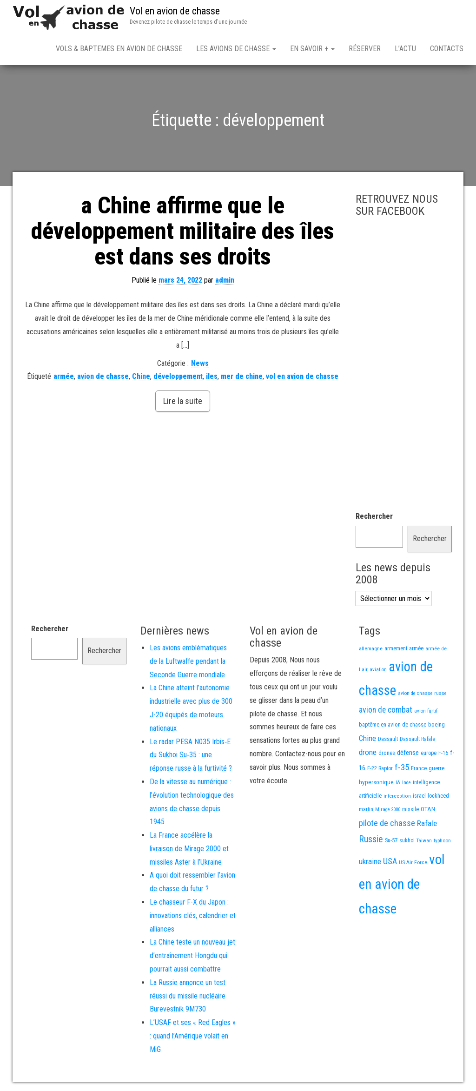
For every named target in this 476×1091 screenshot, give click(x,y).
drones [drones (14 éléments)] (386, 752)
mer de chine (242, 376)
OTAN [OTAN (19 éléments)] (428, 809)
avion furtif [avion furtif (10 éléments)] (425, 711)
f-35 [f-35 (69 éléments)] (402, 767)
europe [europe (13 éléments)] (428, 753)
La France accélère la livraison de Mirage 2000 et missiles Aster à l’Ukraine (189, 848)
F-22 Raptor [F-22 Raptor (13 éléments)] (380, 768)
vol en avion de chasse (302, 376)
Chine (141, 376)
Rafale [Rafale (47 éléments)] (427, 823)
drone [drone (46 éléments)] (368, 752)
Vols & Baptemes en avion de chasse (119, 48)
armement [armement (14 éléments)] (395, 648)
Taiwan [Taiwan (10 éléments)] (424, 841)
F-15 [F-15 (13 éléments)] (443, 753)
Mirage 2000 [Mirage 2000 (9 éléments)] (387, 810)
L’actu (405, 48)
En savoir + (312, 48)
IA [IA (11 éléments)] (398, 782)
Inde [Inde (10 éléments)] (406, 783)
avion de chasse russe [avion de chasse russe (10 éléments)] (422, 693)
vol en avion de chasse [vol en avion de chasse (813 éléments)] (402, 884)
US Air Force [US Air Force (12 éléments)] (413, 862)
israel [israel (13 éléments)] (419, 796)
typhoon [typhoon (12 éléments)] (442, 840)
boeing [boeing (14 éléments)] (436, 724)
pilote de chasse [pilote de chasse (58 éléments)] (387, 823)
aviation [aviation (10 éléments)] (378, 670)
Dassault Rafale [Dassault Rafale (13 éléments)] (417, 739)
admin (224, 280)
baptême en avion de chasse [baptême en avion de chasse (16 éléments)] (392, 724)
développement (178, 376)
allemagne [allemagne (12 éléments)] (371, 648)
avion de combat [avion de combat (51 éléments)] (385, 709)
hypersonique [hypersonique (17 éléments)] (376, 782)
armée (63, 376)
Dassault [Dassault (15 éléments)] (388, 738)
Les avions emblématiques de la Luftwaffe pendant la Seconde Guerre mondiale (188, 661)
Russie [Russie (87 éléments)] (371, 839)
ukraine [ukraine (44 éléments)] (370, 861)
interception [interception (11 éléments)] (397, 796)
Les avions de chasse (236, 48)
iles (212, 376)
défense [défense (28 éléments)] (408, 752)
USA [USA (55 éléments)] (390, 861)
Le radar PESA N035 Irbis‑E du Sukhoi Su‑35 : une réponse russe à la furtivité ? (191, 755)
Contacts (446, 48)
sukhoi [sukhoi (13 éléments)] (407, 840)
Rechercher (374, 516)
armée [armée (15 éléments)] (416, 648)
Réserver (365, 48)
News (200, 363)
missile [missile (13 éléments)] (410, 809)
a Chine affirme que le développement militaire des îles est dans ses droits (182, 231)
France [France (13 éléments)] (419, 768)
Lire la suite (182, 401)
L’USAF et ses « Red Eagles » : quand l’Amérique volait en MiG (193, 1036)
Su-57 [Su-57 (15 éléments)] (391, 840)
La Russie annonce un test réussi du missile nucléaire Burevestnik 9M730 (187, 996)
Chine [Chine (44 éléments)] (367, 738)
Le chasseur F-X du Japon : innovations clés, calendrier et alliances (193, 915)
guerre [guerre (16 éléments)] (436, 768)
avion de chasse (103, 376)
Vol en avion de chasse (175, 11)
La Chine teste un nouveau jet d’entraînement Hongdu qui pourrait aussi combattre (192, 955)
